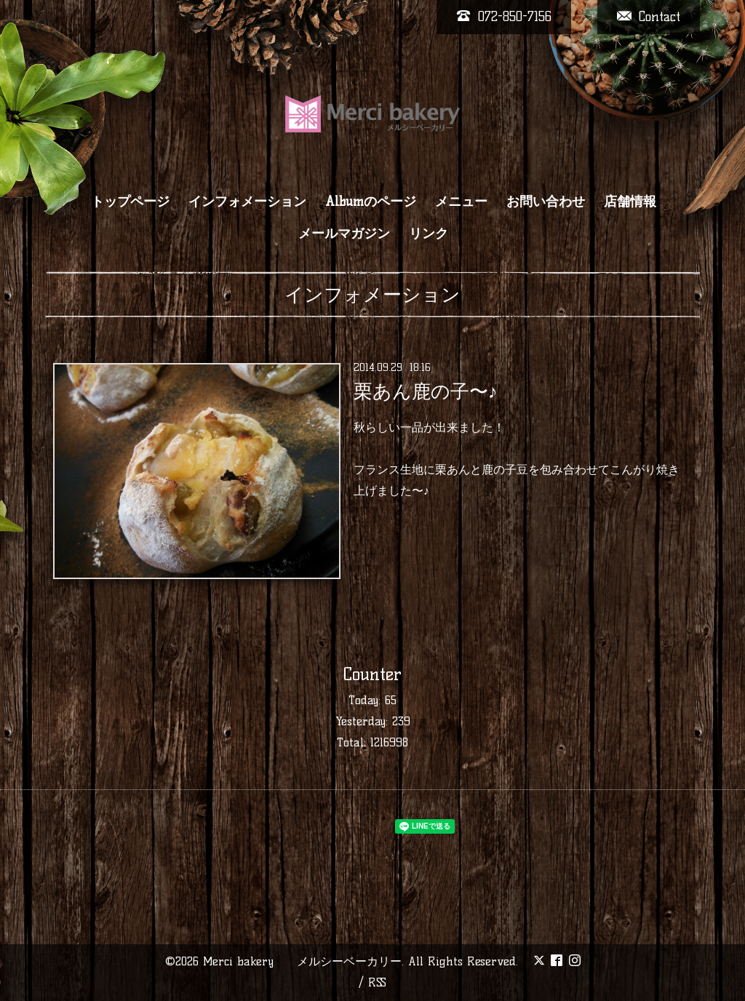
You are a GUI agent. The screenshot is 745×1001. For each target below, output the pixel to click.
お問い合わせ (545, 202)
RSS (377, 982)
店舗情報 (630, 202)
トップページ (130, 202)
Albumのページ (370, 202)
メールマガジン (344, 234)
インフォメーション (247, 202)
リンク (428, 234)
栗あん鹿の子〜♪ (426, 391)
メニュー (461, 202)
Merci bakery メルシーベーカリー (302, 961)
